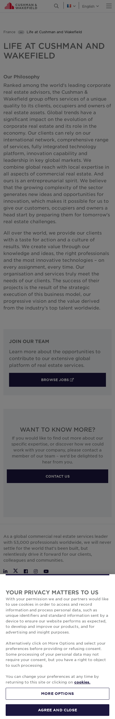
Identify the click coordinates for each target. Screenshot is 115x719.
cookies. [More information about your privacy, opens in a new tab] (82, 691)
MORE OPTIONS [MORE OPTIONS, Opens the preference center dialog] (57, 702)
